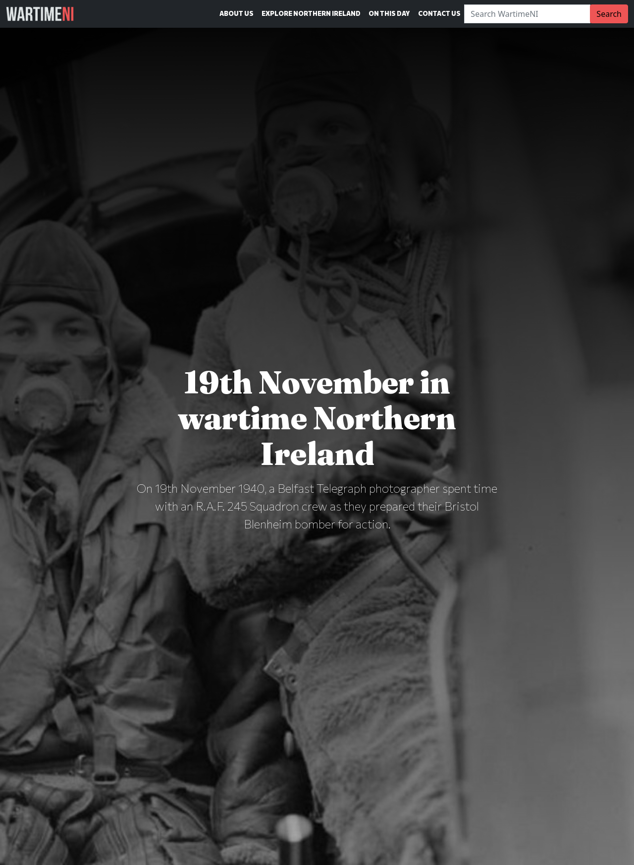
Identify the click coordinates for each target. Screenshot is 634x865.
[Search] (527, 13)
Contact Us (439, 13)
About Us (236, 13)
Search (609, 13)
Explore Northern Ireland (311, 13)
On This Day (389, 13)
